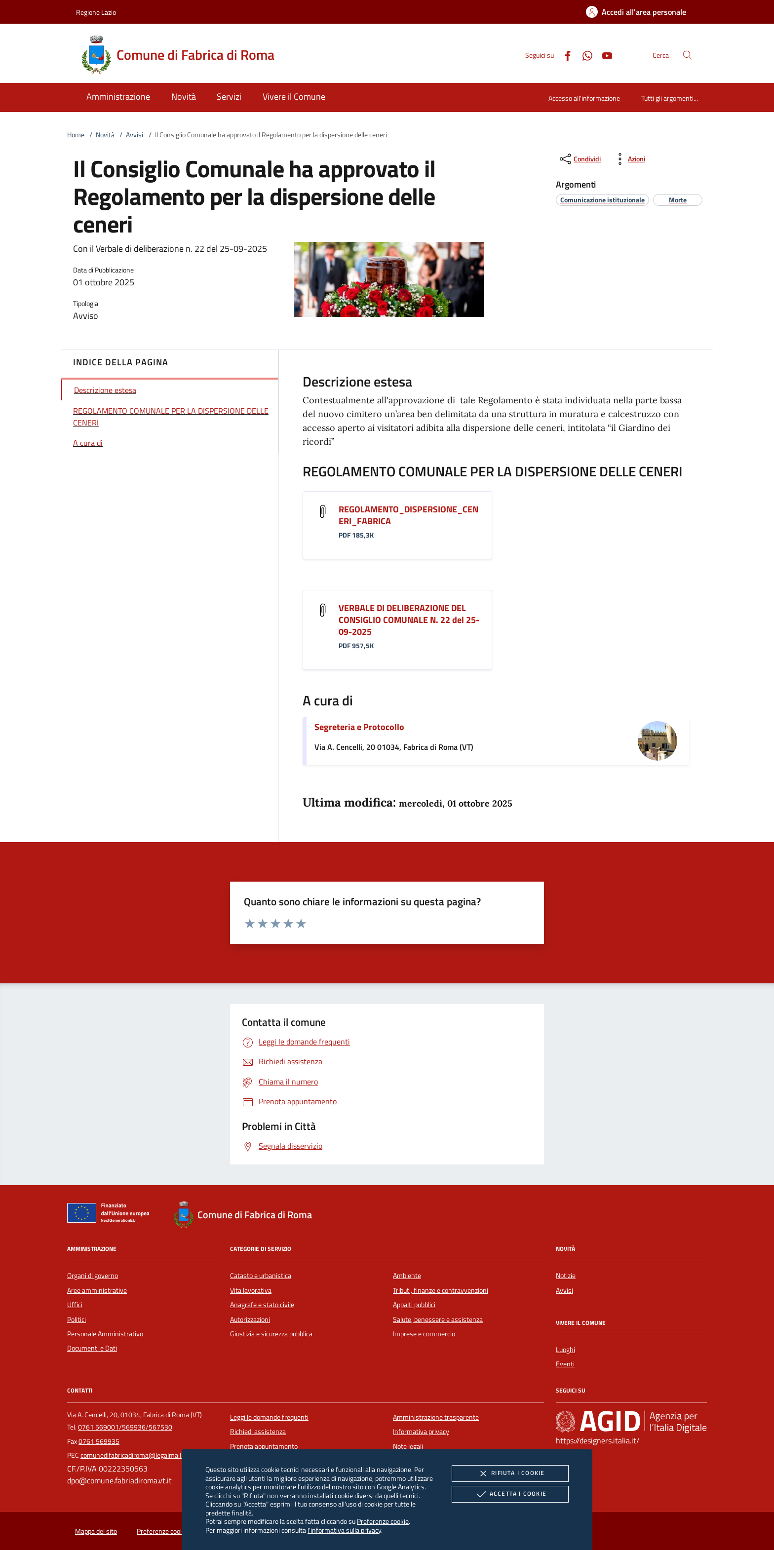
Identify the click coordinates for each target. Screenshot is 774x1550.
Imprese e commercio (424, 1333)
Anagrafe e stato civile (262, 1304)
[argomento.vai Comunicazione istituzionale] (602, 200)
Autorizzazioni (250, 1319)
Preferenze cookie (383, 1521)
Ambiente (407, 1275)
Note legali (408, 1446)
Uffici (74, 1304)
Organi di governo (92, 1275)
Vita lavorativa (250, 1290)
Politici (76, 1319)
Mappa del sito (96, 1531)
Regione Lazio (96, 12)
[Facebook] (564, 54)
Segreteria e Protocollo (359, 727)
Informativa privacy (421, 1431)
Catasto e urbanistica (260, 1275)
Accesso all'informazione (584, 98)
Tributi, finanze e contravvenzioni (440, 1290)
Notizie (566, 1275)
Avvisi (134, 134)
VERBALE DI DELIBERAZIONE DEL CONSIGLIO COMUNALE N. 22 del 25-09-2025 (409, 619)
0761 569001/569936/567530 (125, 1427)
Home (75, 134)
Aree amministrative (97, 1290)
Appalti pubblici (414, 1304)
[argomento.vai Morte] (678, 200)
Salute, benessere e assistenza (438, 1319)
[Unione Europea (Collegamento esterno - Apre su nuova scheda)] (111, 1215)
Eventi (565, 1363)
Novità (105, 134)
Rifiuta (509, 1473)
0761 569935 (98, 1441)
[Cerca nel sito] (687, 55)
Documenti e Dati (92, 1348)
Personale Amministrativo (105, 1333)
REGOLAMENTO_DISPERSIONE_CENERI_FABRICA (408, 515)
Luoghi (565, 1349)
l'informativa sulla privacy (344, 1530)
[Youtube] (603, 54)
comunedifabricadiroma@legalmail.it (133, 1455)
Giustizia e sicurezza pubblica (271, 1333)
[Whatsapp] (583, 54)
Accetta (510, 1494)
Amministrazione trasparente (436, 1417)
